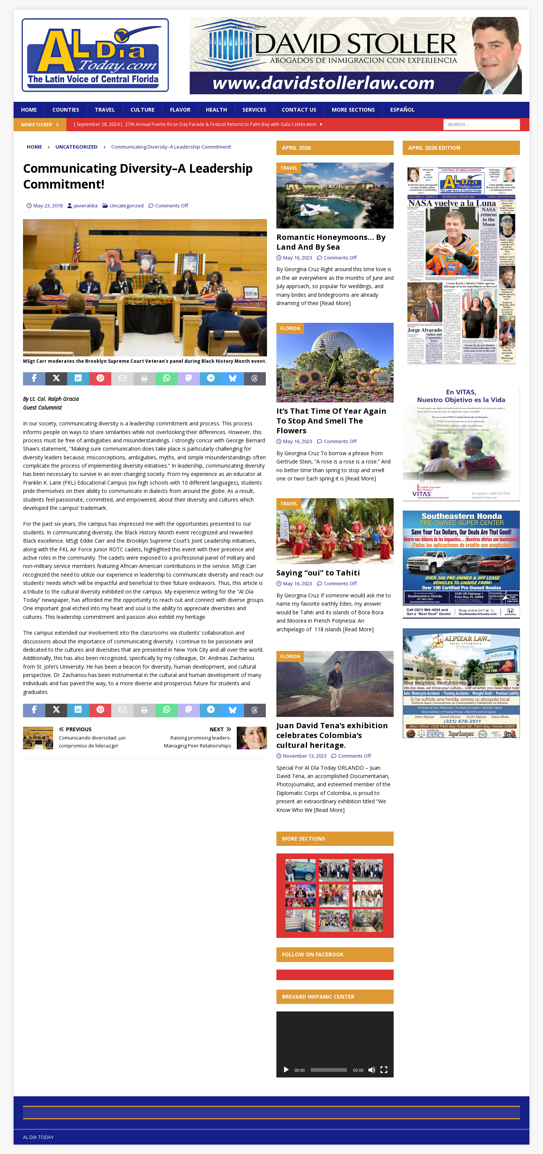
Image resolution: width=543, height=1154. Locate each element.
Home (29, 109)
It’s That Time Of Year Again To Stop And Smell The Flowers (331, 421)
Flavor (180, 109)
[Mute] (372, 1070)
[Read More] (335, 303)
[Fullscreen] (384, 1070)
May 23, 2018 (48, 205)
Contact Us (299, 109)
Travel (105, 109)
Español (402, 109)
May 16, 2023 (297, 257)
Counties (65, 109)
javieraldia (86, 205)
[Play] (286, 1070)
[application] (335, 1044)
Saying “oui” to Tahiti (318, 573)
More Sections (353, 109)
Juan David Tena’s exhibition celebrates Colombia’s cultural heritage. (332, 735)
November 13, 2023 (305, 755)
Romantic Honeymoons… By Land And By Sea (330, 242)
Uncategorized (127, 205)
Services (254, 109)
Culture (142, 109)
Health (216, 109)
